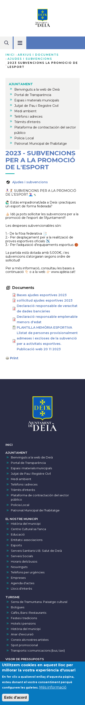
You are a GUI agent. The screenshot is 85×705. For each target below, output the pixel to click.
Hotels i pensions (23, 623)
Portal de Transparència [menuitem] (32, 95)
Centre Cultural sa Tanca (28, 529)
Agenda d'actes (22, 583)
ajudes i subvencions (29, 58)
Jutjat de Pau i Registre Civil (31, 473)
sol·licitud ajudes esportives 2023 (45, 300)
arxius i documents (38, 54)
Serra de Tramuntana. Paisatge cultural (39, 602)
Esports (16, 545)
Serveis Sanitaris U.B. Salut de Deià (36, 550)
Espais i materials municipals (31, 468)
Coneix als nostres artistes (30, 639)
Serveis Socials (22, 556)
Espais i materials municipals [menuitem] (36, 100)
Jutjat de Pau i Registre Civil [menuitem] (36, 106)
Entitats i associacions (26, 540)
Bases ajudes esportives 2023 (42, 295)
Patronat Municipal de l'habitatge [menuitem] (40, 144)
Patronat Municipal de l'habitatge (35, 510)
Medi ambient (21, 479)
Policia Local (20, 505)
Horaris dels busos (24, 561)
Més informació (52, 689)
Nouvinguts (19, 567)
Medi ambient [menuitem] (25, 111)
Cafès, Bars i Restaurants (28, 612)
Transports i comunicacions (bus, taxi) (38, 650)
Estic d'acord (15, 699)
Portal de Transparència (28, 463)
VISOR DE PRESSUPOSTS (24, 659)
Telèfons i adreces (24, 484)
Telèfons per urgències (27, 572)
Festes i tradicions (24, 618)
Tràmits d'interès (23, 490)
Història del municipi (26, 523)
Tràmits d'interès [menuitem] (27, 122)
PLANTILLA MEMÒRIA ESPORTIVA (44, 327)
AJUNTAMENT (16, 452)
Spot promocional (24, 645)
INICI (9, 444)
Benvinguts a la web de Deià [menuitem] (37, 89)
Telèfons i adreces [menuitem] (28, 116)
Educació (18, 534)
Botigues (17, 607)
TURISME (12, 597)
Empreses (18, 577)
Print (14, 358)
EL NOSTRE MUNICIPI (21, 519)
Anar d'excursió (22, 634)
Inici (10, 54)
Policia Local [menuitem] (24, 138)
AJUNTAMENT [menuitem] (21, 84)
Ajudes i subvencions (30, 182)
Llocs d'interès (21, 588)
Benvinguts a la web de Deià (32, 457)
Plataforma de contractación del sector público (40, 497)
